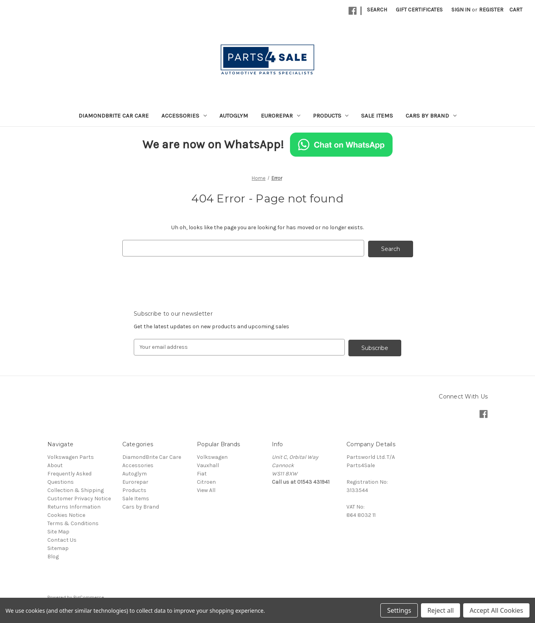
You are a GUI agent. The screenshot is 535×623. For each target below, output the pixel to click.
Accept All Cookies (496, 610)
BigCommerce (88, 596)
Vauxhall (208, 463)
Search (377, 9)
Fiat (202, 472)
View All (206, 488)
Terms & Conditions (73, 521)
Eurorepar (280, 115)
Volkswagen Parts (70, 455)
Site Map (58, 530)
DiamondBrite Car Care (114, 115)
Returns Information (74, 505)
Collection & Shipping (75, 488)
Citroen (206, 480)
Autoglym (233, 115)
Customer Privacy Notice (79, 497)
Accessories (184, 115)
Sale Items (377, 115)
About (55, 463)
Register (491, 9)
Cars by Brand (431, 115)
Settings (399, 610)
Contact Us (62, 538)
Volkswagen (212, 455)
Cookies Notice (66, 513)
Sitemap (58, 546)
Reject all (440, 610)
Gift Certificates (419, 9)
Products (331, 115)
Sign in (460, 9)
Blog (53, 555)
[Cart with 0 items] (516, 9)
